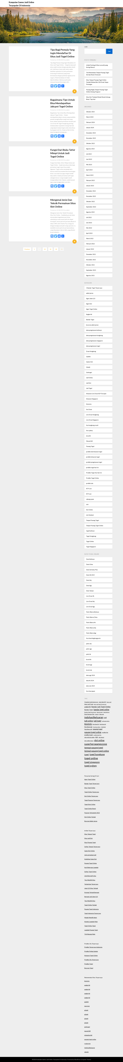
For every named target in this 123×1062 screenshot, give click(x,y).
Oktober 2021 (90, 265)
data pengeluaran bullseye (94, 330)
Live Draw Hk (90, 596)
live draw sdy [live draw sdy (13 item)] (103, 724)
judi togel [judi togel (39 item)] (97, 721)
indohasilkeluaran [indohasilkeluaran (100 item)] (93, 717)
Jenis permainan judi (90, 855)
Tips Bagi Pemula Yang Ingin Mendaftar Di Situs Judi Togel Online (55, 53)
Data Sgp (89, 585)
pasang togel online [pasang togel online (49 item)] (92, 732)
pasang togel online (90, 1039)
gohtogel (87, 1027)
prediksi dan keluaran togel (94, 451)
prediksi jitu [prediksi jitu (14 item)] (105, 732)
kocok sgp (89, 664)
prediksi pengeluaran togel (94, 462)
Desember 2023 (91, 133)
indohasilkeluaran (89, 1048)
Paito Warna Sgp (91, 633)
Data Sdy (89, 580)
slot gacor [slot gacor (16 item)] (101, 737)
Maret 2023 (89, 175)
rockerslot (87, 1043)
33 (50, 217)
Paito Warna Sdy (91, 628)
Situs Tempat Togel (90, 834)
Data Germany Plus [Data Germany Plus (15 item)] (89, 714)
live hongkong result (92, 425)
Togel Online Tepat (90, 926)
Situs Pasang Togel (90, 842)
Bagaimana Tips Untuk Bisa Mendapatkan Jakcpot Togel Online (54, 97)
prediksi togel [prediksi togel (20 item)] (88, 735)
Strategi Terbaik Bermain (91, 892)
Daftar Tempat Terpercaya (92, 846)
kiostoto (86, 981)
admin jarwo (89, 293)
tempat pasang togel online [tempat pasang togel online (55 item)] (96, 751)
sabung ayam (90, 499)
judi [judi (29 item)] (105, 718)
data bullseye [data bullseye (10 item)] (106, 712)
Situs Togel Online (89, 788)
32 (45, 217)
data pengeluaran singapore (94, 341)
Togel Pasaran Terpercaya (92, 800)
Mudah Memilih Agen (90, 917)
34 (56, 217)
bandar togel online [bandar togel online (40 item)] (101, 709)
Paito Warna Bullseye (92, 612)
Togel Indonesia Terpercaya (92, 913)
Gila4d (88, 367)
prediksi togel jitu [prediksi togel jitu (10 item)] (97, 735)
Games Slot (89, 362)
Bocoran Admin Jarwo (90, 821)
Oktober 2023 (90, 143)
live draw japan (90, 691)
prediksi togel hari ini (92, 467)
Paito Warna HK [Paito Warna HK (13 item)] (88, 729)
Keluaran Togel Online (91, 955)
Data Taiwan (90, 591)
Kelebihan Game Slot (90, 859)
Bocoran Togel (88, 968)
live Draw (89, 409)
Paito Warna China (91, 617)
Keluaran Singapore (92, 399)
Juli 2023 (89, 154)
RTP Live (89, 488)
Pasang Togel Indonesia (91, 909)
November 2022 (91, 196)
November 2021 (91, 259)
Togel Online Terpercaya (91, 792)
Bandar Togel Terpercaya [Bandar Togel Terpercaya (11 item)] (90, 712)
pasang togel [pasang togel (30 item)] (97, 729)
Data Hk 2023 (90, 575)
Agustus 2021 (90, 275)
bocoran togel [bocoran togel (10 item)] (100, 712)
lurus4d (88, 436)
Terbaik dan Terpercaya (91, 884)
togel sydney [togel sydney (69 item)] (90, 765)
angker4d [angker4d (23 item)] (87, 707)
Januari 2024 (90, 127)
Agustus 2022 (90, 212)
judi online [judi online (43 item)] (88, 721)
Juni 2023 (89, 159)
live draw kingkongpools (93, 638)
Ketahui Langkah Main (91, 921)
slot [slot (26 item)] (96, 737)
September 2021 (91, 270)
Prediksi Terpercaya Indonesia (93, 947)
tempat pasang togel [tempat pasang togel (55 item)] (93, 747)
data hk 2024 (90, 680)
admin (57, 60)
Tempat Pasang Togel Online (94, 525)
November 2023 (91, 138)
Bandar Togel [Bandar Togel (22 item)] (88, 709)
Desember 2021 (91, 254)
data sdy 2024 (90, 686)
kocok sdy (89, 670)
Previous (27, 217)
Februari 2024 (90, 122)
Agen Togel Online (91, 309)
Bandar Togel (90, 319)
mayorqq (87, 1006)
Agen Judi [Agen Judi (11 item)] (109, 702)
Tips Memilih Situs (89, 880)
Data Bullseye (90, 559)
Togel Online (90, 541)
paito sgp (89, 649)
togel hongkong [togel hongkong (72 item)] (97, 754)
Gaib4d (88, 356)
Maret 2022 (89, 238)
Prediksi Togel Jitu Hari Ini (94, 473)
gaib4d (86, 1002)
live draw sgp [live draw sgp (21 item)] (88, 727)
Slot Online (89, 510)
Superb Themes (86, 1059)
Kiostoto (89, 404)
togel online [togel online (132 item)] (91, 758)
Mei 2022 (89, 228)
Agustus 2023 (90, 149)
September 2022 (91, 207)
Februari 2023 (90, 180)
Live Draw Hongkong (92, 414)
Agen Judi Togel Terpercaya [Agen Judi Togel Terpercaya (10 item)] (100, 704)
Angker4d (89, 314)
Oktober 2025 (90, 112)
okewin (86, 1052)
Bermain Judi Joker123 (91, 896)
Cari (85, 47)
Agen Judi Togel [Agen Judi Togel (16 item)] (88, 704)
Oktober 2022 (90, 201)
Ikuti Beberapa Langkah (91, 867)
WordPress (77, 1059)
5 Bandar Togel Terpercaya (94, 288)
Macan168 (89, 441)
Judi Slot (88, 383)
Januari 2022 (90, 249)
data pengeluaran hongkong (94, 335)
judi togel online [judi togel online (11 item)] (105, 721)
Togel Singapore (91, 546)
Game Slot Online (89, 851)
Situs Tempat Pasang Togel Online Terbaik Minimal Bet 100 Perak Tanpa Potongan (97, 82)
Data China (89, 564)
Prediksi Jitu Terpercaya (91, 960)
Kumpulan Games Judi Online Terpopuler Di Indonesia (21, 4)
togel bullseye (90, 531)
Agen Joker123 (90, 298)
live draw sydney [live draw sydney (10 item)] (96, 727)
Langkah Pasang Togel (91, 930)
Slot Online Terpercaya (91, 796)
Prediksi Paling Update (91, 951)
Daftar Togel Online (90, 871)
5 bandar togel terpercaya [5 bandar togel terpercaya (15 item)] (91, 702)
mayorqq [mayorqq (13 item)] (103, 727)
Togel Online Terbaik (90, 905)
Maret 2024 (89, 117)
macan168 (87, 1031)
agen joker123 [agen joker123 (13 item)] (102, 702)
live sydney (89, 430)
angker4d (87, 985)
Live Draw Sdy (90, 601)
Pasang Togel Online (90, 863)
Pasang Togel (90, 446)
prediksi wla (89, 483)
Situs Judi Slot (88, 838)
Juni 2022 (89, 222)
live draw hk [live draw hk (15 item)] (96, 724)
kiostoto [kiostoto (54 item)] (88, 724)
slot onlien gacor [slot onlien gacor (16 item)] (88, 740)
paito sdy (89, 643)
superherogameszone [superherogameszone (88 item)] (95, 744)
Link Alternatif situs (90, 876)
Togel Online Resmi (90, 808)
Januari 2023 (90, 185)
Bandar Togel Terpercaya (91, 783)
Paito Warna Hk (91, 622)
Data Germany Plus (92, 569)
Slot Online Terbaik (90, 817)
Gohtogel (89, 372)
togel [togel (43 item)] (86, 754)
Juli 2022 (89, 217)
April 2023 (89, 170)
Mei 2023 (89, 164)
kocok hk (88, 659)
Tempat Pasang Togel (92, 520)
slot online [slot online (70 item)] (99, 740)
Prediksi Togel (88, 964)
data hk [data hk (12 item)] (97, 714)
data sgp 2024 (90, 675)
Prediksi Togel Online (92, 478)
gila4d (86, 1010)
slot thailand (90, 515)
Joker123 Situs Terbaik (91, 888)
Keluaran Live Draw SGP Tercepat (96, 393)
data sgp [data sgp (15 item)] (101, 714)
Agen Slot (89, 304)
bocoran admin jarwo (92, 325)
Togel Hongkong (91, 536)
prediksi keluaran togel (93, 457)
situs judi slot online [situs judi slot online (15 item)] (89, 737)
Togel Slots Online (89, 804)
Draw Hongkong (91, 351)
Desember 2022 (91, 191)
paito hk (88, 654)
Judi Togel (89, 388)
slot (87, 504)
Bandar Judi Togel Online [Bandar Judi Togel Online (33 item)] (100, 707)
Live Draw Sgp (90, 606)
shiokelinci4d (88, 1035)
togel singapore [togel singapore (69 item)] (92, 762)
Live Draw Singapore (92, 420)
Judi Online (89, 377)
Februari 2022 (90, 244)
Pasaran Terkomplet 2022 (92, 813)
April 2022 (89, 233)
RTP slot (88, 494)
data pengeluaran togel (93, 346)
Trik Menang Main (89, 934)
